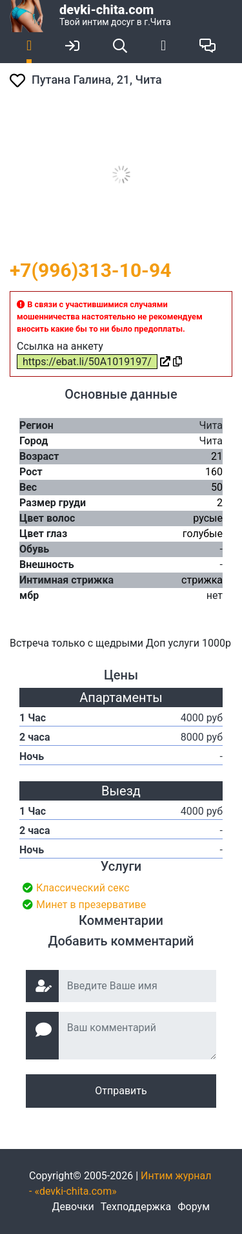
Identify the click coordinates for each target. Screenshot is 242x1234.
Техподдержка (136, 1207)
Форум (193, 1207)
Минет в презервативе (91, 904)
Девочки (73, 1207)
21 (217, 456)
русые (208, 518)
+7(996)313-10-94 (90, 270)
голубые (203, 533)
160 (214, 472)
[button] (220, 111)
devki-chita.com (106, 9)
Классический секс (83, 888)
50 (217, 487)
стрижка (202, 580)
